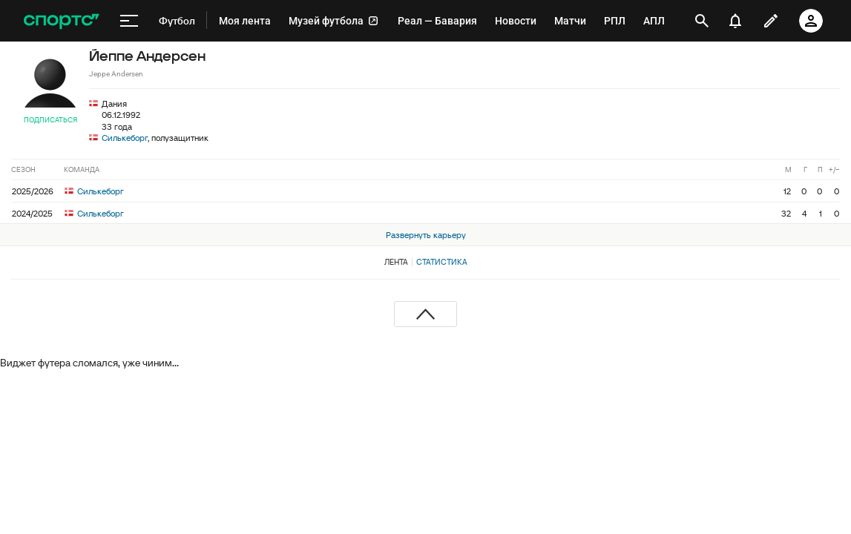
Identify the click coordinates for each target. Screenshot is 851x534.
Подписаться (50, 120)
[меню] (129, 20)
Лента (396, 262)
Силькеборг (125, 137)
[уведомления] (735, 21)
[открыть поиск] (701, 21)
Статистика (441, 262)
